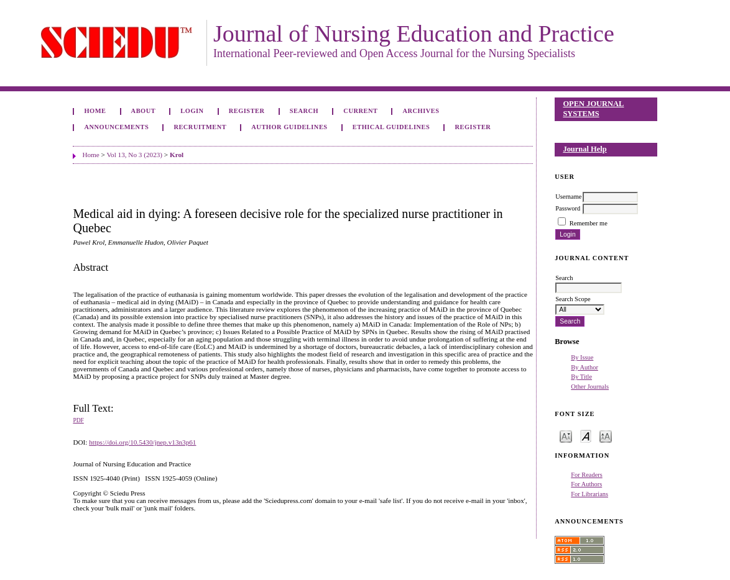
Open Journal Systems (593, 108)
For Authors (586, 484)
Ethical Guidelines (391, 127)
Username (568, 196)
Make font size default (586, 435)
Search (304, 110)
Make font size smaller (566, 435)
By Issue (582, 357)
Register (247, 110)
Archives (421, 110)
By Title (581, 376)
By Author (584, 367)
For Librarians (589, 494)
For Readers (587, 474)
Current (360, 110)
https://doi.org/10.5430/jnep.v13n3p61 (142, 442)
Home (95, 110)
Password (567, 208)
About (143, 110)
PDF (78, 420)
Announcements (116, 127)
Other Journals (590, 386)
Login (191, 110)
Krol (176, 154)
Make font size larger (605, 435)
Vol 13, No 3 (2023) (134, 154)
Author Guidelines (289, 127)
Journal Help (584, 149)
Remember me (589, 223)
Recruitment (199, 127)
